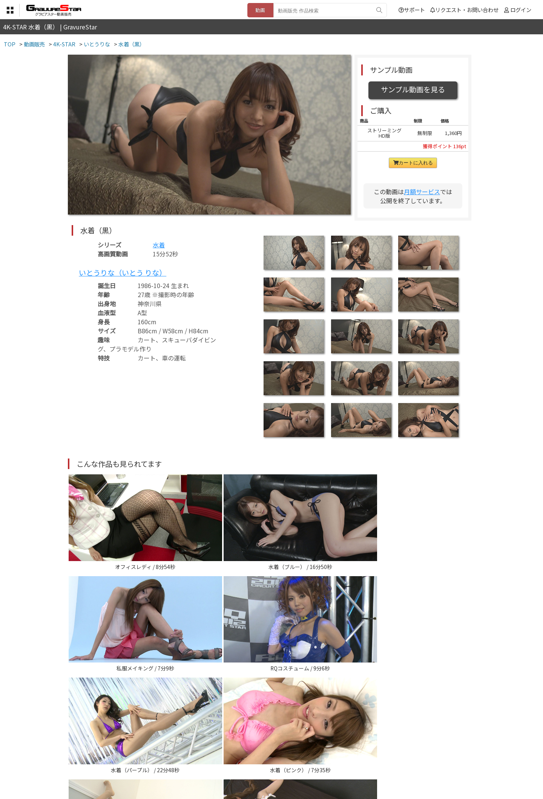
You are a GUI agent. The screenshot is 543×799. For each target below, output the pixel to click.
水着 (159, 244)
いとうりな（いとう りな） (122, 272)
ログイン (520, 10)
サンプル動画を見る (413, 89)
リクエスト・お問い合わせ (464, 10)
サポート (412, 10)
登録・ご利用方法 (266, 762)
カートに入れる (413, 163)
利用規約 (185, 762)
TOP (160, 762)
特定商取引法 (220, 762)
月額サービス (422, 191)
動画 (260, 10)
